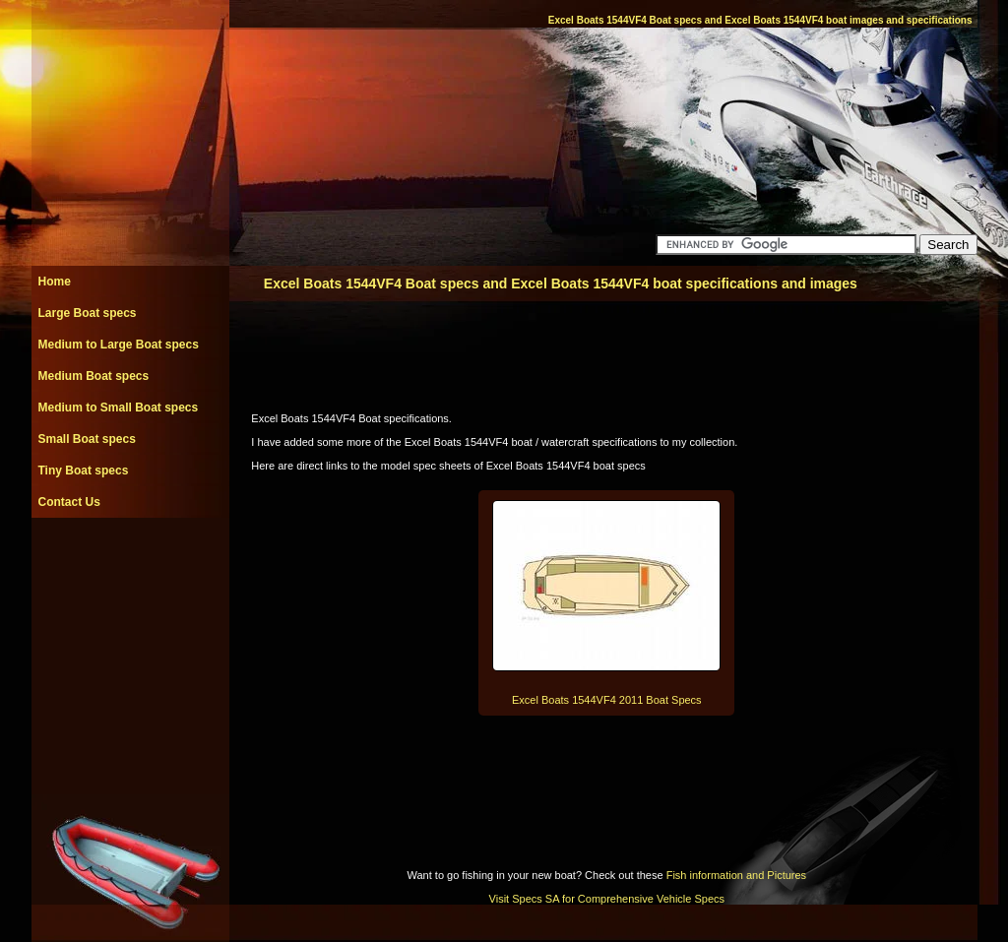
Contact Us (69, 502)
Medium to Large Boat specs (118, 344)
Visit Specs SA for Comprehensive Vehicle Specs (606, 899)
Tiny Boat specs (83, 470)
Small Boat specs (87, 439)
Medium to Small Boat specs (118, 407)
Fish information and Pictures (736, 875)
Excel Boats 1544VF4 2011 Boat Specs (607, 700)
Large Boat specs (87, 313)
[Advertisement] (130, 562)
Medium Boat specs (94, 376)
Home (54, 281)
